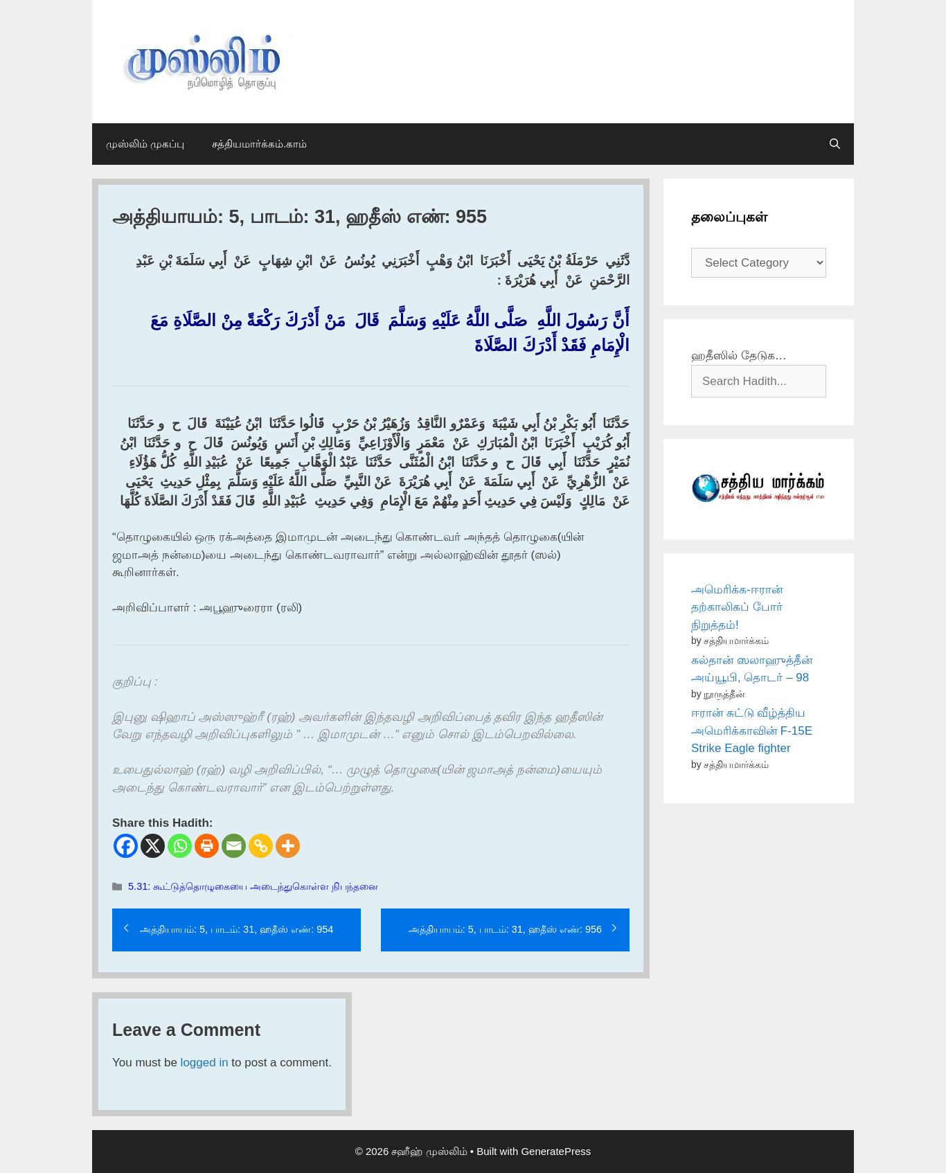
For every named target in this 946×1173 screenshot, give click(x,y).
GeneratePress (556, 1151)
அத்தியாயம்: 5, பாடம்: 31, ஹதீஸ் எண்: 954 (236, 929)
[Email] (234, 846)
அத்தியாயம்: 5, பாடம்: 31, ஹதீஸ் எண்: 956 (505, 929)
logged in (205, 1062)
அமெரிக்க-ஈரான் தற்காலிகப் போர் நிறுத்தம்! (737, 607)
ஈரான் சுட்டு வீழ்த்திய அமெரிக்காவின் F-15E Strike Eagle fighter (751, 730)
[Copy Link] (261, 846)
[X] (153, 846)
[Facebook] (126, 846)
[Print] (207, 846)
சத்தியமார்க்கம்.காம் (259, 144)
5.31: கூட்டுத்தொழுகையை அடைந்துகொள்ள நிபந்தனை (253, 886)
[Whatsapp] (180, 846)
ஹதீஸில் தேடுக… (739, 355)
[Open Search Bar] (835, 144)
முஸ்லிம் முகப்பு (145, 144)
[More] (288, 846)
